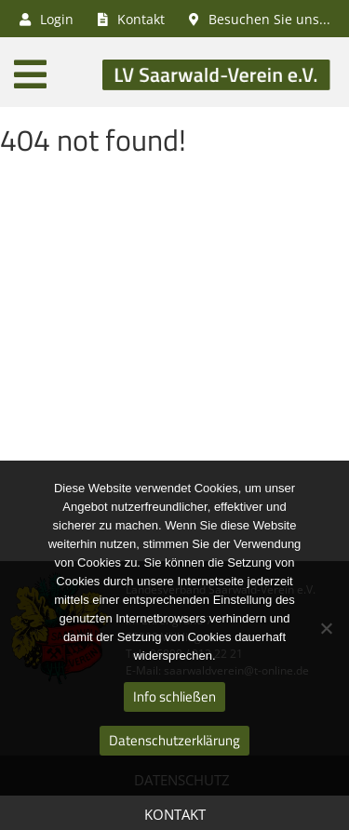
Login (47, 19)
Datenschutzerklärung (174, 740)
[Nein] (325, 628)
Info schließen (174, 696)
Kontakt (175, 814)
